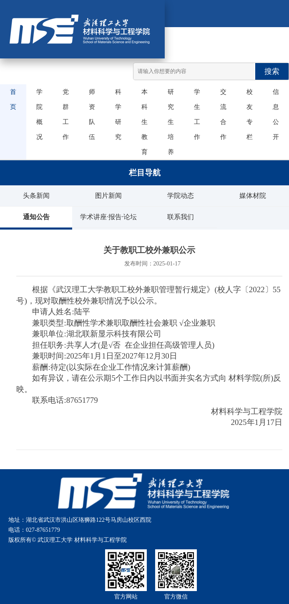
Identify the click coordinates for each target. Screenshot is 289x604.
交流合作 (221, 114)
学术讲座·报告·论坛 (108, 216)
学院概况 (37, 114)
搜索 (271, 71)
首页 (11, 99)
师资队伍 (89, 114)
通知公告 (36, 216)
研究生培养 (168, 121)
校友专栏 (247, 114)
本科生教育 (142, 121)
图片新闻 (108, 195)
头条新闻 (36, 195)
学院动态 (180, 195)
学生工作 (195, 114)
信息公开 (273, 114)
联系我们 (180, 216)
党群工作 (63, 114)
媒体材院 (252, 195)
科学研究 (116, 114)
